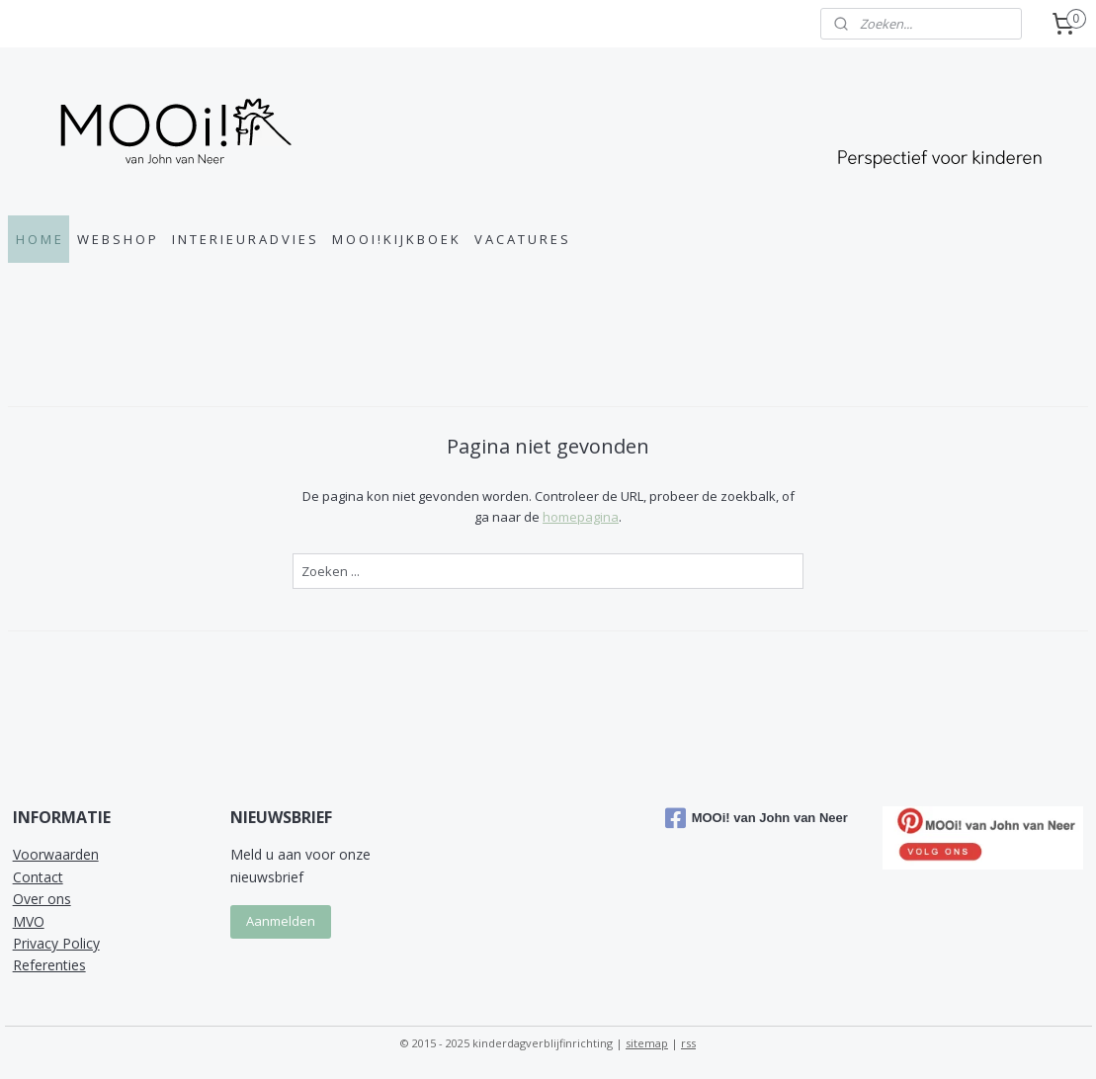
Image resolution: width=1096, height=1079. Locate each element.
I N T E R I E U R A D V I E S (244, 239)
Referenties (49, 964)
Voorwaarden (56, 854)
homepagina (581, 517)
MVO (28, 921)
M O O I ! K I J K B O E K (395, 239)
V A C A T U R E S (521, 239)
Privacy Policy (56, 943)
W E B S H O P (116, 239)
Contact (38, 877)
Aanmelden (280, 921)
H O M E (38, 239)
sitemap (647, 1043)
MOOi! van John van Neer (756, 818)
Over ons (42, 898)
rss (688, 1043)
